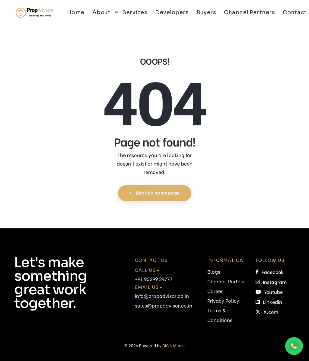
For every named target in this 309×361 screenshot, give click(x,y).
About (101, 12)
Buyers (206, 12)
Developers (172, 12)
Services (135, 12)
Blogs (213, 271)
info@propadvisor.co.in (162, 295)
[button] (116, 12)
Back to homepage (154, 193)
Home (75, 12)
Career (215, 290)
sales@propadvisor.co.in (163, 305)
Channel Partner (226, 281)
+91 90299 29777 (153, 278)
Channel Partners (249, 12)
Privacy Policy (223, 300)
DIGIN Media (173, 345)
